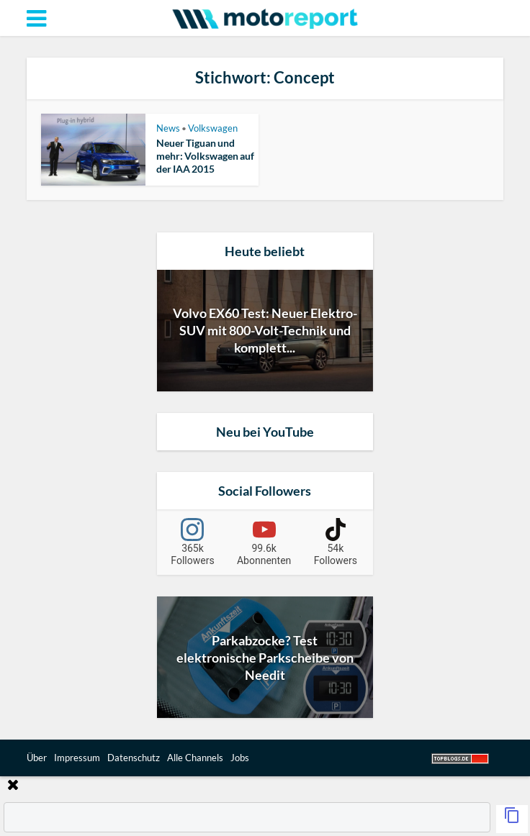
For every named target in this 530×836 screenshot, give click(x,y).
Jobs (239, 757)
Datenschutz (133, 757)
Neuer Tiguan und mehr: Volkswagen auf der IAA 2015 (205, 156)
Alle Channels (195, 757)
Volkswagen (213, 128)
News (168, 128)
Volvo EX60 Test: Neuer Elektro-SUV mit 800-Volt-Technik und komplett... (265, 330)
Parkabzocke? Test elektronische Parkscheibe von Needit (265, 657)
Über (37, 757)
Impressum (77, 757)
